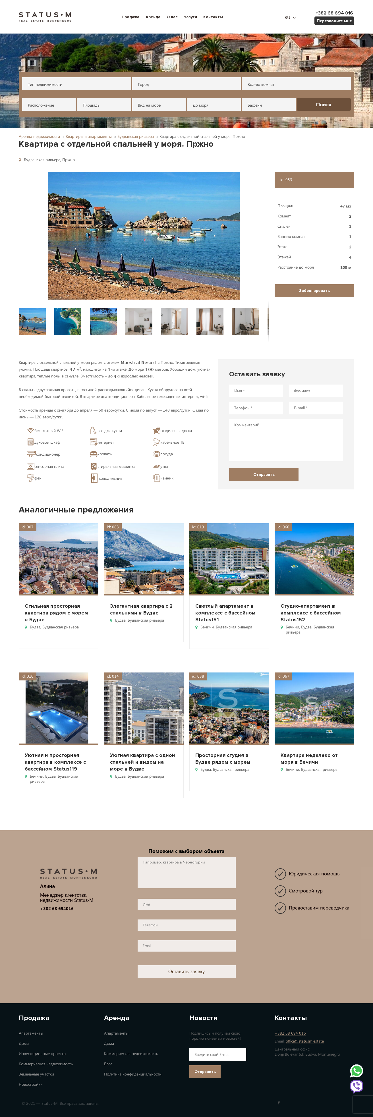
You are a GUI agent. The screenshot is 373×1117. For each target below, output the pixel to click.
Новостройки (31, 1084)
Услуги (190, 16)
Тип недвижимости (45, 84)
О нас (172, 16)
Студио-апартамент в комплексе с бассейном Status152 (311, 613)
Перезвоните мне (334, 20)
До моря (200, 105)
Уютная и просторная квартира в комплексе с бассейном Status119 (55, 762)
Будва (35, 627)
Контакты (213, 16)
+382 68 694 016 (290, 1033)
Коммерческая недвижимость (46, 1064)
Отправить (205, 1071)
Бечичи (207, 627)
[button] (143, 236)
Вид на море (149, 105)
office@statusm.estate (305, 1041)
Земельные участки (36, 1074)
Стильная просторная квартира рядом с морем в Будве (56, 613)
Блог (108, 1064)
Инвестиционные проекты (42, 1053)
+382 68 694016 (57, 908)
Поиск (323, 104)
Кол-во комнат (261, 84)
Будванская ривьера (42, 159)
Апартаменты (31, 1033)
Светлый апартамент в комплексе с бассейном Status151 (225, 613)
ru (287, 17)
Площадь (91, 105)
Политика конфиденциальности (132, 1074)
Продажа (130, 16)
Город (143, 84)
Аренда (153, 16)
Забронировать (314, 290)
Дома (24, 1043)
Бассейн (255, 105)
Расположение (41, 105)
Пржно (68, 159)
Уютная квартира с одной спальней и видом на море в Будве (142, 762)
